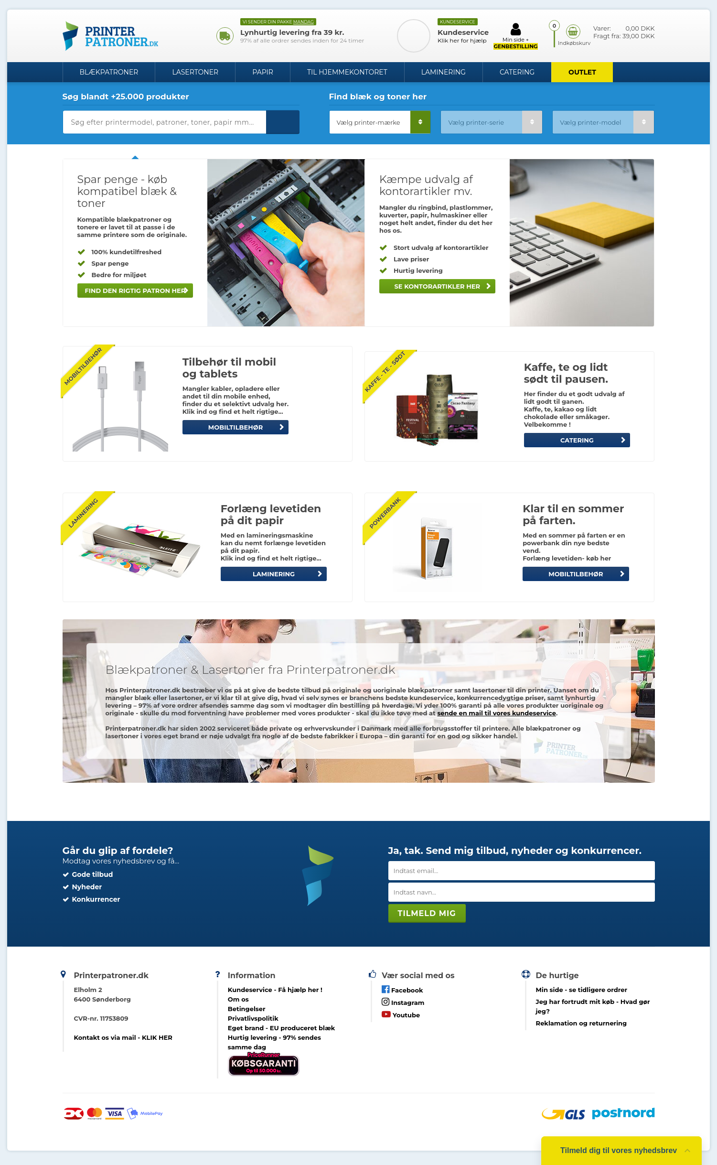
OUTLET (582, 72)
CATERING (577, 440)
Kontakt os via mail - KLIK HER (123, 1037)
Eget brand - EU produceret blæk (281, 1028)
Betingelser (247, 1009)
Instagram (403, 1001)
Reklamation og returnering (581, 1023)
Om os (238, 999)
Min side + (515, 36)
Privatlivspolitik (253, 1018)
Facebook (402, 989)
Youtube (401, 1014)
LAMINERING (274, 574)
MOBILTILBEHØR (235, 427)
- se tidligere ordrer (582, 989)
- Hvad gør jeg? (593, 1006)
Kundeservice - (275, 989)
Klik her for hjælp (462, 40)
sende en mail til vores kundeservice (496, 713)
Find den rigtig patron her (135, 290)
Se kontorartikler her (437, 286)
